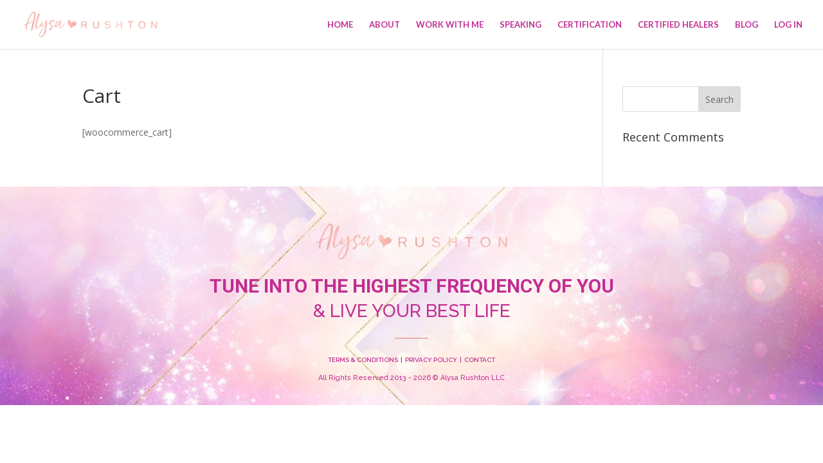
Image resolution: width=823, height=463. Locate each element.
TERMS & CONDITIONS (363, 359)
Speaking (520, 25)
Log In (788, 25)
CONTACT (479, 359)
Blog (746, 25)
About (384, 25)
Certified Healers (678, 25)
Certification (589, 25)
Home (340, 25)
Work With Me (450, 25)
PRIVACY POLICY (431, 359)
